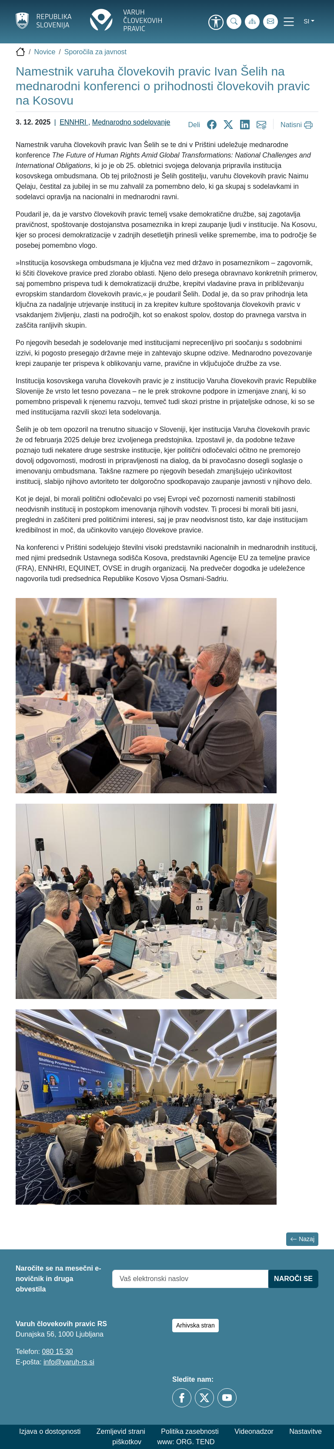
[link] (215, 23)
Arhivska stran (195, 1325)
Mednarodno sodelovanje (131, 122)
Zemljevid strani (121, 1431)
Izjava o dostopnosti (49, 1431)
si (306, 21)
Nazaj (302, 1239)
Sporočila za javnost (95, 52)
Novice (44, 52)
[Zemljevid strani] (252, 21)
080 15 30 (57, 1351)
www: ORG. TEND (186, 1442)
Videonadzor (254, 1431)
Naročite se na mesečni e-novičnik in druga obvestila (58, 1279)
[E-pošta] (270, 21)
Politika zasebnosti (190, 1431)
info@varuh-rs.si (68, 1362)
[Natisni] (298, 125)
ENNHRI (74, 122)
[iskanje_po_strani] (234, 21)
